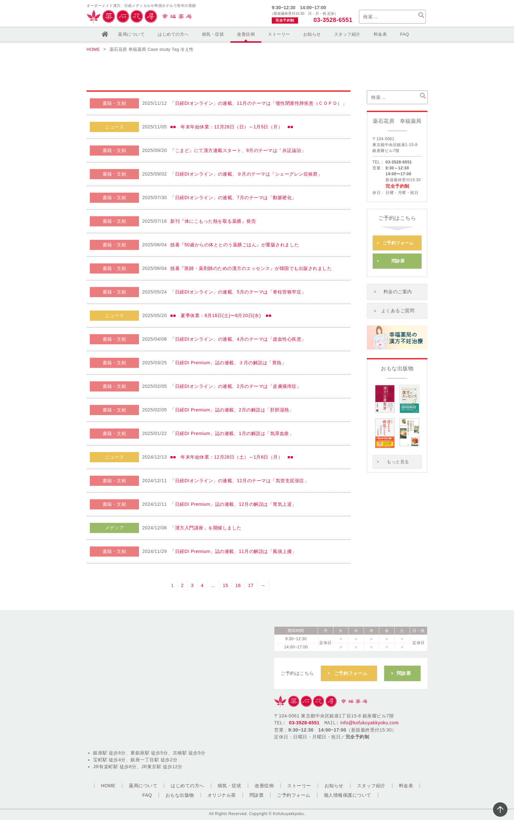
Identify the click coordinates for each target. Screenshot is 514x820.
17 (251, 585)
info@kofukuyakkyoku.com (369, 719)
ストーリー (279, 34)
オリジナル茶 (222, 795)
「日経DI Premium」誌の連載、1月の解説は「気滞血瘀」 (232, 433)
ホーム (104, 34)
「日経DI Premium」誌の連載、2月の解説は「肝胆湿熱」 (232, 409)
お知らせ (312, 34)
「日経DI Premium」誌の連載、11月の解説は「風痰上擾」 (233, 551)
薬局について (131, 34)
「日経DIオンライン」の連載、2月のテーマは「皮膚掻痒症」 (235, 386)
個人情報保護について (347, 795)
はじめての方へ (173, 34)
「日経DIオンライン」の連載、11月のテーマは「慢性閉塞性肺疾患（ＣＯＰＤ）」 (258, 103)
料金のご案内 (398, 286)
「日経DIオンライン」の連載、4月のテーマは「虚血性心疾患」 (238, 339)
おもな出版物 (180, 795)
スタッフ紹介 (347, 34)
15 (225, 585)
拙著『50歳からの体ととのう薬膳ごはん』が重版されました (234, 244)
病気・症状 (213, 34)
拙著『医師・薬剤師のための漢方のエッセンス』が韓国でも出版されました (251, 268)
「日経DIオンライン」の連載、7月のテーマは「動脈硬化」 (233, 197)
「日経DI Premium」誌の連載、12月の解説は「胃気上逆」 (233, 504)
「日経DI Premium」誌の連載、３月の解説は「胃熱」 (228, 362)
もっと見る (398, 454)
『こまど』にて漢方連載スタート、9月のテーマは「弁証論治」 (238, 150)
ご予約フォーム (398, 241)
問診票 (398, 258)
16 (238, 585)
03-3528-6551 (332, 20)
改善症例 (246, 34)
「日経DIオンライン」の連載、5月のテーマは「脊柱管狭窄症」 (238, 292)
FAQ (404, 34)
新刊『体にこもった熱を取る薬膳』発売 (213, 221)
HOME (108, 785)
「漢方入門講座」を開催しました (206, 527)
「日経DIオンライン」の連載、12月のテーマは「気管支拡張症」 (239, 480)
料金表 (380, 34)
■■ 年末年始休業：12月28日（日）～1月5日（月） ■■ (231, 126)
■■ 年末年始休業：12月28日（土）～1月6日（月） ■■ (231, 457)
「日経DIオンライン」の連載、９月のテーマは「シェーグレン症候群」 (246, 174)
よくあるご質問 (398, 304)
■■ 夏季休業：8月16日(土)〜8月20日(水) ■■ (220, 315)
